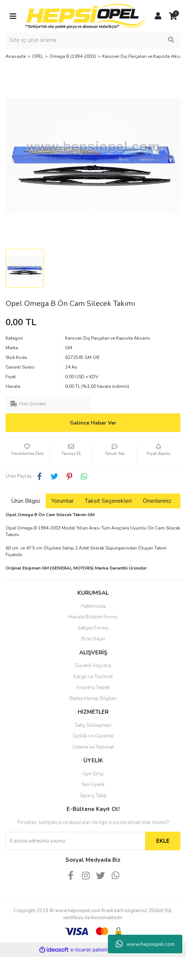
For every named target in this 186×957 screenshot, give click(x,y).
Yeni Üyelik (93, 784)
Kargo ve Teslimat (93, 676)
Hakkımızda (93, 606)
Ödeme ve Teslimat (93, 747)
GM (68, 348)
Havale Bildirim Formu (93, 617)
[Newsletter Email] (75, 841)
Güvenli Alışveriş (93, 665)
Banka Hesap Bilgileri (93, 698)
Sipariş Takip (93, 795)
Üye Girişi (93, 773)
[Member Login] (158, 16)
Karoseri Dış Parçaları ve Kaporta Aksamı (107, 338)
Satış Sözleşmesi (93, 725)
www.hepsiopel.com (145, 944)
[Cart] (173, 16)
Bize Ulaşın (93, 639)
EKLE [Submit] (163, 841)
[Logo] (85, 16)
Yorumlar (62, 501)
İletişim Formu (93, 628)
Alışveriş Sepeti (93, 687)
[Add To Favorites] (27, 453)
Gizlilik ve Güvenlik (93, 736)
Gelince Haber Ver (93, 422)
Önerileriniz (157, 501)
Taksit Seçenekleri (108, 501)
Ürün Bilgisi (25, 501)
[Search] (93, 40)
